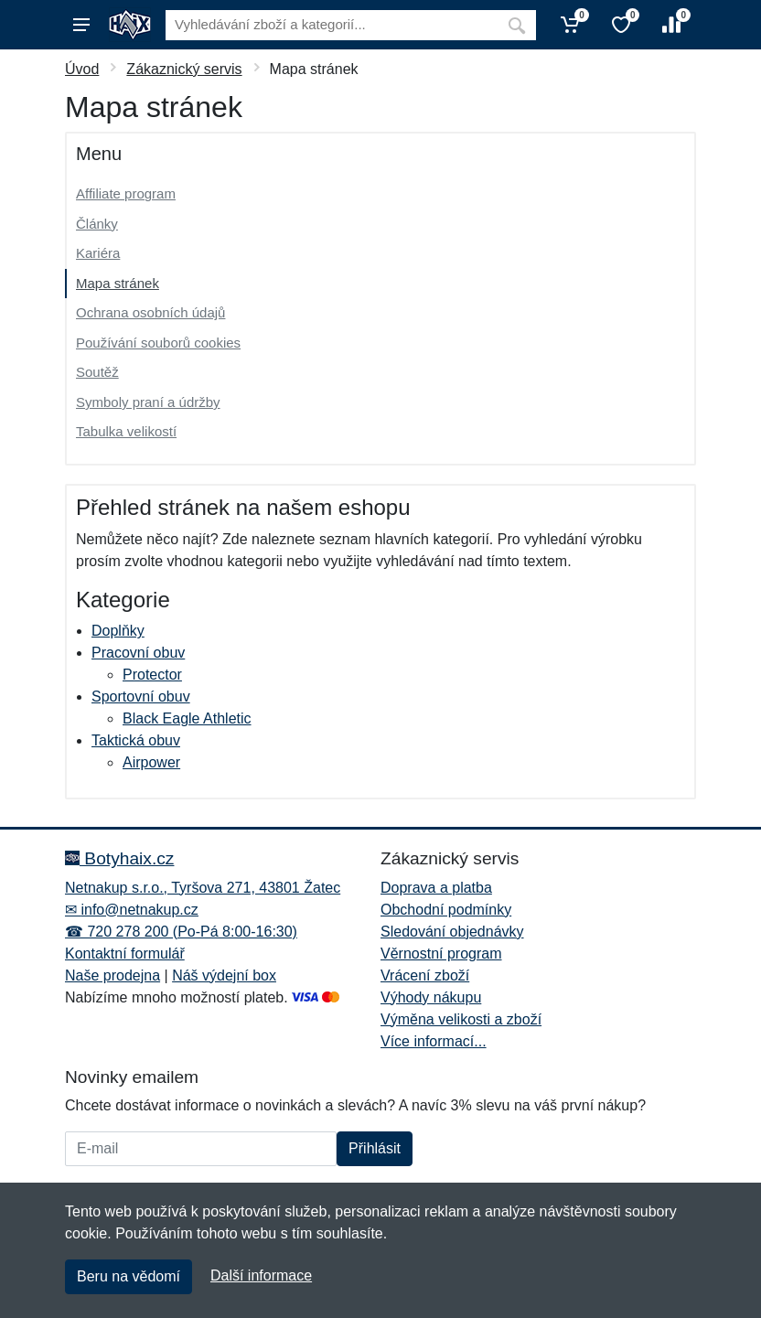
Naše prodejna (112, 975)
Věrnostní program (441, 953)
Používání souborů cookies (158, 342)
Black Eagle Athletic (187, 718)
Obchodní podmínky (445, 909)
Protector (152, 674)
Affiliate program (126, 193)
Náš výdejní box (224, 975)
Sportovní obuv (140, 696)
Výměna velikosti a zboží (460, 1019)
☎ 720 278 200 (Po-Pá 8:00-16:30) (181, 931)
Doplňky (118, 630)
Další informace (261, 1275)
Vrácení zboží (424, 975)
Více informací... (433, 1041)
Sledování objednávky (452, 931)
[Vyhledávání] (332, 25)
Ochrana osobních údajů (150, 312)
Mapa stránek (117, 283)
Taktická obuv (135, 740)
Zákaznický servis (183, 69)
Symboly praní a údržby (148, 402)
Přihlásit (374, 1148)
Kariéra (98, 253)
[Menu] (81, 24)
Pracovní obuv (138, 652)
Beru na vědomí (128, 1276)
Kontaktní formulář (125, 953)
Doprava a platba (436, 887)
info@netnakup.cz (139, 909)
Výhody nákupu (430, 997)
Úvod (82, 69)
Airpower (151, 762)
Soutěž (97, 372)
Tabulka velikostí (126, 431)
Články (97, 223)
